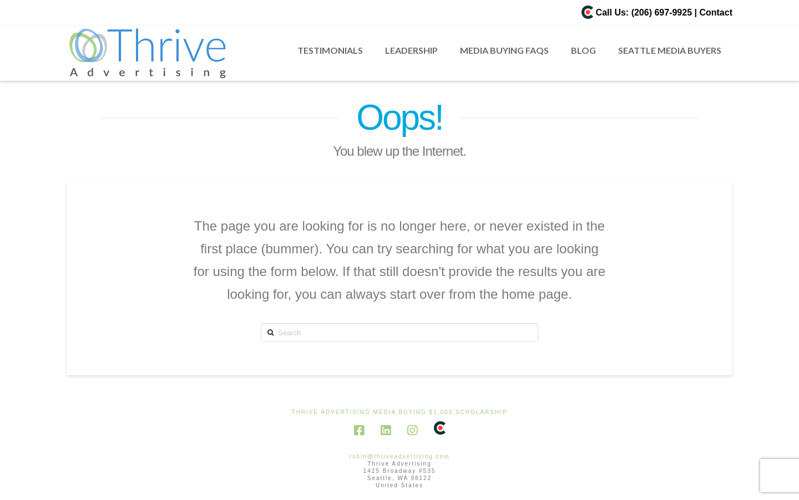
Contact (715, 12)
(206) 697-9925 (661, 12)
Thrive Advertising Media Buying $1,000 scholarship (399, 412)
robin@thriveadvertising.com (400, 456)
